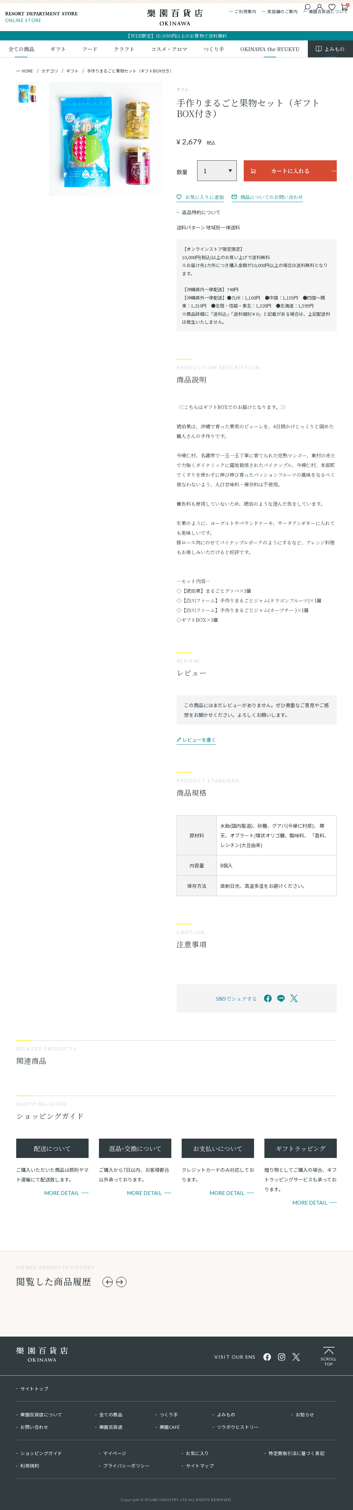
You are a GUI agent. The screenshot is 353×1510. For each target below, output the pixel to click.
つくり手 (169, 1414)
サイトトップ (34, 1388)
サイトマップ (200, 1465)
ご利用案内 (245, 11)
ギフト (72, 71)
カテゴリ (49, 71)
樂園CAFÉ (170, 1427)
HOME (27, 71)
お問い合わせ (34, 1427)
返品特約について (201, 212)
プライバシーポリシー (126, 1465)
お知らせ (305, 1414)
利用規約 (29, 1465)
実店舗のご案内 (282, 11)
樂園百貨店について (328, 11)
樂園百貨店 (111, 1427)
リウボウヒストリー (238, 1427)
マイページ (115, 1453)
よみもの (226, 1414)
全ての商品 (111, 1414)
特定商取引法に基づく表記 (296, 1453)
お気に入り (197, 1453)
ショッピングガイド (41, 1453)
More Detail (61, 1193)
